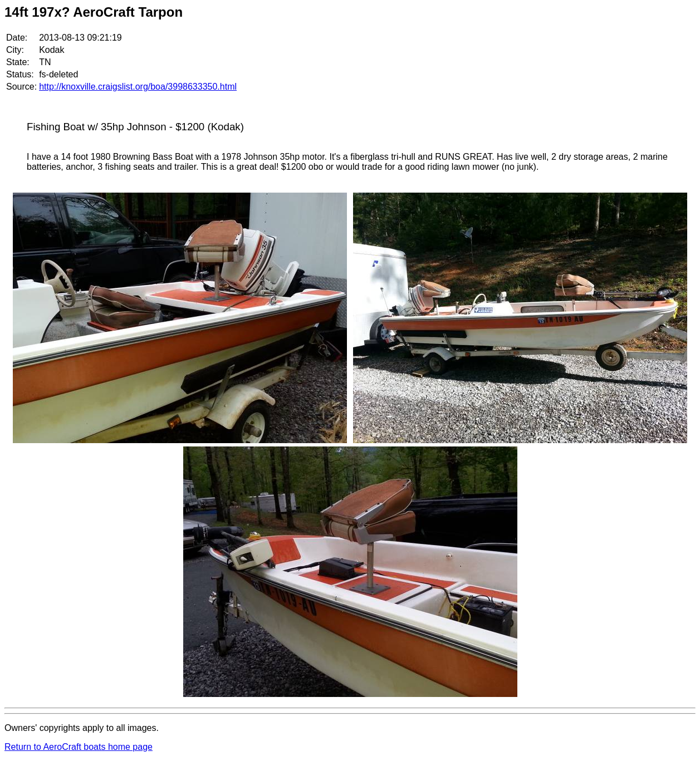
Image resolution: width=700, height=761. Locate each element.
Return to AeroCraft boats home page (78, 747)
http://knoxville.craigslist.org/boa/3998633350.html (138, 86)
